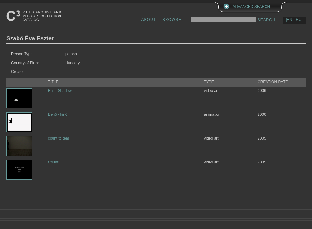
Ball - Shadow (60, 90)
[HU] (298, 19)
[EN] (289, 19)
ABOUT (148, 19)
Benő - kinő (57, 114)
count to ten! (58, 138)
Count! (53, 162)
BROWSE (171, 19)
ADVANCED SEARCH (251, 6)
